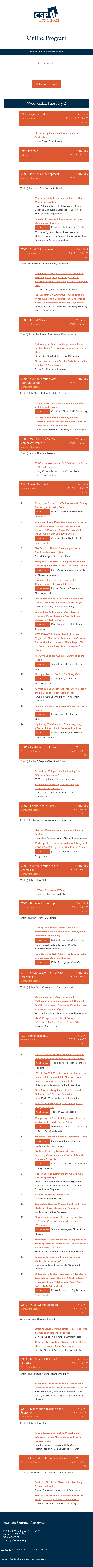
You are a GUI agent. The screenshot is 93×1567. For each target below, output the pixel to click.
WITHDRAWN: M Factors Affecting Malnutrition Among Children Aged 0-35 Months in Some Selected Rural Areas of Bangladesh (61, 1077)
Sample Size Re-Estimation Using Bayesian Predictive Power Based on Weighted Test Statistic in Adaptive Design (57, 615)
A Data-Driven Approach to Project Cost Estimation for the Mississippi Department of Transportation (58, 1436)
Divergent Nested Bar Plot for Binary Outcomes (60, 674)
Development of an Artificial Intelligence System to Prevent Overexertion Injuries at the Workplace (60, 1221)
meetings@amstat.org (14, 1540)
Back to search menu (46, 84)
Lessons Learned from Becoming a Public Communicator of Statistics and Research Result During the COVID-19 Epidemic (60, 421)
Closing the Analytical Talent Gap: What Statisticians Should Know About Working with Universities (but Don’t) (60, 931)
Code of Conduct (19, 1558)
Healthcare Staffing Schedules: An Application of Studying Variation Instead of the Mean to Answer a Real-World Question (61, 1243)
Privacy (4, 1558)
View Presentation (42, 227)
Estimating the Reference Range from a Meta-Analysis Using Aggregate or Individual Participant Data (61, 348)
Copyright (6, 1549)
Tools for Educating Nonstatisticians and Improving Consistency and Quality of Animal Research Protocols (59, 1155)
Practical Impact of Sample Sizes (52, 1194)
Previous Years (38, 1558)
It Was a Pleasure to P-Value (50, 890)
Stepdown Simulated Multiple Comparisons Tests (61, 1136)
